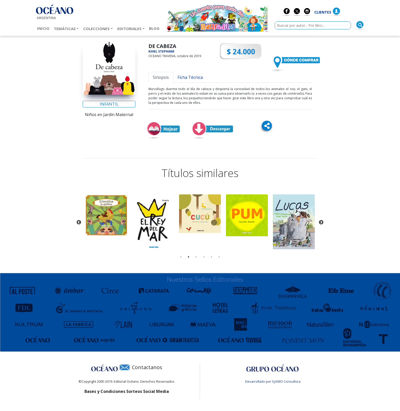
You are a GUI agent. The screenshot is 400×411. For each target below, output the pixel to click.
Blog (155, 28)
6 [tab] (219, 256)
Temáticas (65, 28)
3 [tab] (196, 256)
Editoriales (129, 28)
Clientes (322, 12)
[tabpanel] (106, 215)
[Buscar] (360, 24)
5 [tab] (211, 256)
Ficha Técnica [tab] (190, 77)
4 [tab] (203, 256)
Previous (78, 222)
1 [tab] (180, 256)
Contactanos (147, 367)
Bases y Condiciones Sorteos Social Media (126, 391)
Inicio (44, 28)
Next (321, 222)
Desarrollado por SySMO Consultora (273, 381)
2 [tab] (188, 256)
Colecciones (96, 28)
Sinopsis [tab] (161, 77)
